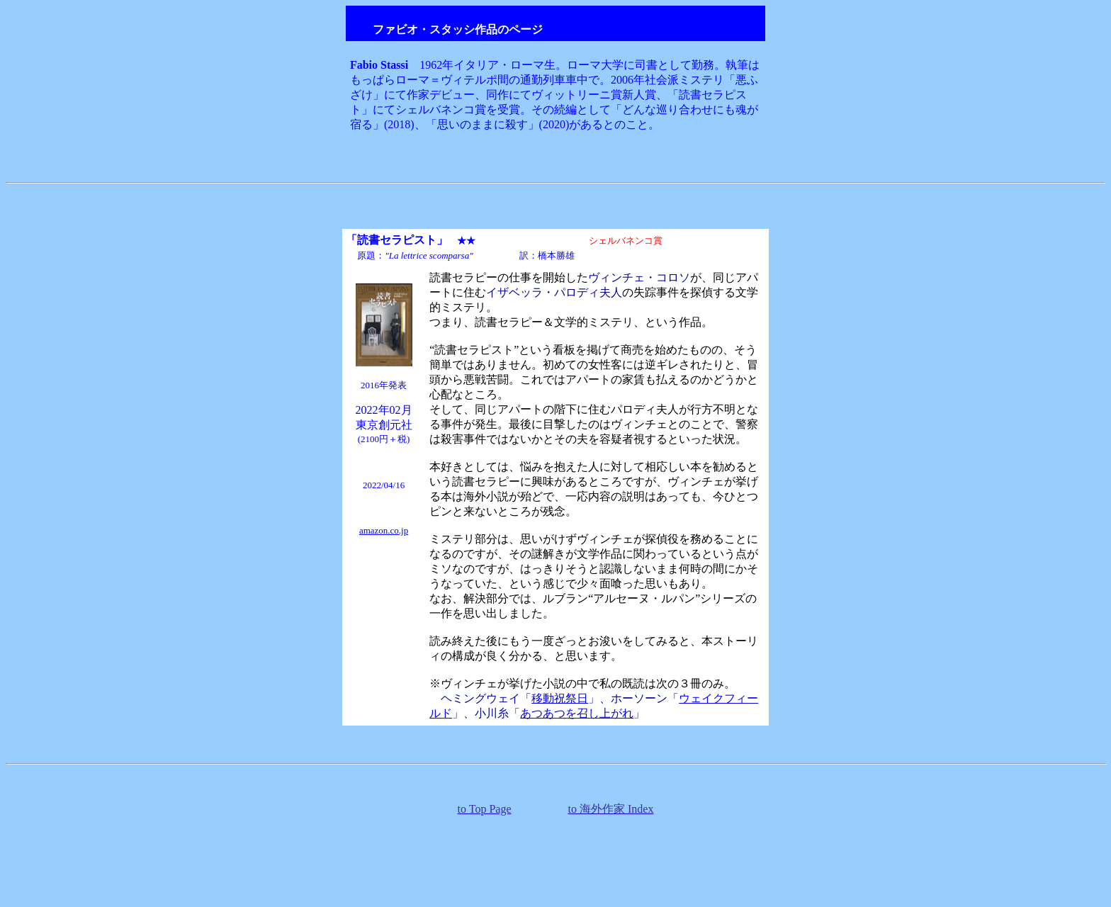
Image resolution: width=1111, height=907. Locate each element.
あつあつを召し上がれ (576, 713)
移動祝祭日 (559, 698)
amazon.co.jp (383, 530)
